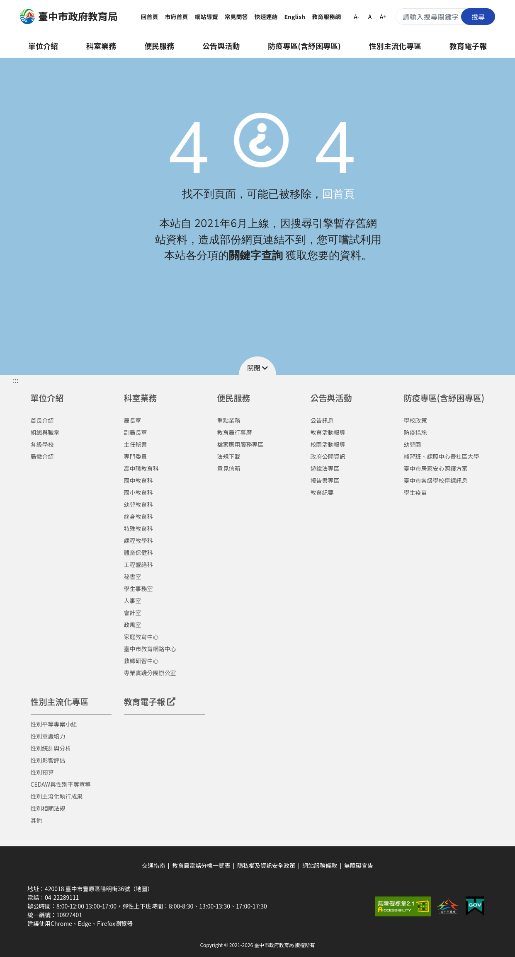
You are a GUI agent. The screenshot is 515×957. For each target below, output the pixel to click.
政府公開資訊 (328, 456)
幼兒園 (412, 444)
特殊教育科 (138, 528)
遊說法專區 (325, 468)
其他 (36, 820)
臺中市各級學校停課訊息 (436, 480)
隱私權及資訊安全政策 (266, 865)
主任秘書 (135, 444)
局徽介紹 (42, 456)
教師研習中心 (141, 661)
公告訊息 (322, 420)
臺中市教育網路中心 (150, 648)
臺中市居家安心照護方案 (436, 468)
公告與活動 (221, 45)
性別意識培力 (48, 736)
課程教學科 (138, 540)
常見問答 (236, 16)
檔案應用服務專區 (240, 444)
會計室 (132, 612)
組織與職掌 (45, 432)
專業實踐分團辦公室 (150, 673)
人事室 (132, 600)
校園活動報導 (328, 444)
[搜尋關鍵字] (445, 16)
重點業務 (228, 420)
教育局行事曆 (234, 432)
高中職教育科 (141, 468)
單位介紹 (43, 45)
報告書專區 (325, 480)
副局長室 (135, 432)
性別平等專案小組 (54, 724)
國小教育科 (138, 492)
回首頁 (149, 16)
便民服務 (159, 45)
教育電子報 (468, 45)
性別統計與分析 (51, 748)
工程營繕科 (138, 564)
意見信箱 (228, 468)
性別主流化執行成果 (57, 796)
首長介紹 (42, 420)
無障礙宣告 (358, 865)
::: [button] (15, 380)
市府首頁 (176, 16)
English (295, 16)
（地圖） (141, 888)
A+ (383, 16)
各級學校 (42, 444)
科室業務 (101, 45)
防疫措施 (415, 432)
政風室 (132, 624)
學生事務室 (138, 588)
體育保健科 (138, 552)
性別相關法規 (48, 808)
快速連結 (266, 16)
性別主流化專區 (395, 45)
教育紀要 (322, 492)
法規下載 (228, 456)
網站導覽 (206, 16)
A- (356, 16)
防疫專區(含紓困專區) (304, 45)
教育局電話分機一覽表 (201, 865)
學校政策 (415, 420)
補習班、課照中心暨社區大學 (441, 456)
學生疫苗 (415, 492)
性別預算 (42, 772)
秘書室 (132, 576)
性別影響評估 (48, 760)
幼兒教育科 (138, 504)
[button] (257, 365)
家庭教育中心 (141, 636)
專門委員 (135, 456)
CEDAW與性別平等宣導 (61, 784)
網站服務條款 (319, 865)
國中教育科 (138, 480)
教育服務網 (326, 16)
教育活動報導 (328, 432)
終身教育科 (138, 516)
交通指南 (153, 865)
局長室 (132, 420)
